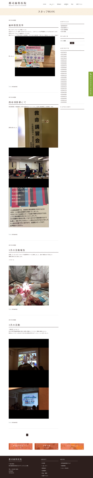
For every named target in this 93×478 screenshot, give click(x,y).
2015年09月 (64, 77)
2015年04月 (64, 83)
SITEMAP (11, 471)
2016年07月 (64, 65)
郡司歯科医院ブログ (66, 463)
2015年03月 (64, 85)
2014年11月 (64, 90)
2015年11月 (64, 75)
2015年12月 (64, 73)
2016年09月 (64, 62)
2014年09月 (64, 94)
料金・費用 (44, 473)
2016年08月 (64, 63)
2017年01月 (64, 58)
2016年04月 (64, 69)
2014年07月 (64, 96)
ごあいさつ (44, 465)
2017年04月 (64, 56)
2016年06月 (64, 67)
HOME (44, 4)
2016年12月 (64, 60)
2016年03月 (64, 71)
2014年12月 (64, 88)
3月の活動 (14, 325)
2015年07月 (64, 79)
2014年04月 (64, 98)
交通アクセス (79, 4)
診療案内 (44, 470)
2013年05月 (64, 102)
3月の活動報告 (17, 250)
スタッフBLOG (64, 468)
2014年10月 (64, 92)
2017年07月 (64, 52)
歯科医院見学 (16, 25)
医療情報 (63, 465)
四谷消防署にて (17, 102)
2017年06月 (64, 54)
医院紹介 (59, 4)
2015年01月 (64, 86)
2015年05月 (64, 81)
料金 (72, 4)
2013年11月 (64, 100)
